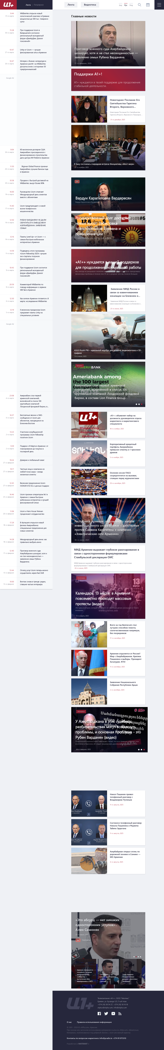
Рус (125, 5)
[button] (136, 404)
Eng (131, 5)
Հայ (120, 5)
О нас (69, 1022)
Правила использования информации (94, 1022)
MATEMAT (82, 1043)
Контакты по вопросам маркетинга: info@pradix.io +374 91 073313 (96, 1038)
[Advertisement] (35, 110)
